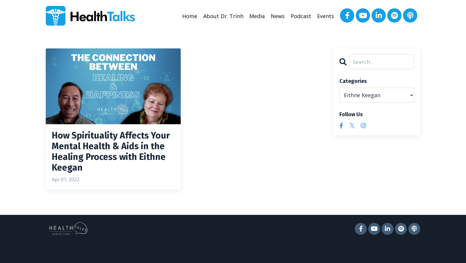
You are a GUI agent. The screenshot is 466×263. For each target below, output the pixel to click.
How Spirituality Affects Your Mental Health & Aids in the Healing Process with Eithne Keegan (111, 151)
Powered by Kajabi (402, 248)
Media (257, 16)
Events (325, 16)
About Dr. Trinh (223, 16)
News (278, 16)
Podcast (301, 16)
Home (189, 16)
